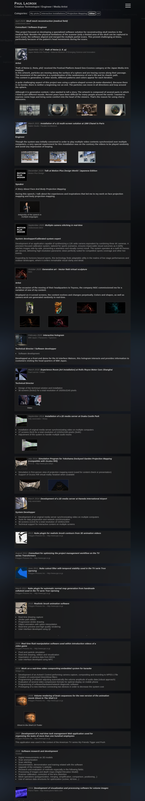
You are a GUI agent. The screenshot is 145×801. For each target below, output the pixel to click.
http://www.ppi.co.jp (55, 536)
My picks (34, 13)
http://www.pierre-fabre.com (51, 791)
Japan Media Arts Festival (38, 52)
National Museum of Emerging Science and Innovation (73, 52)
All (98, 13)
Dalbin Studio (33, 126)
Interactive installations (53, 13)
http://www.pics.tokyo (44, 464)
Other (92, 13)
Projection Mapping (77, 13)
